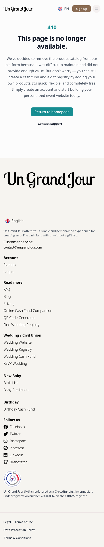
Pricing (9, 303)
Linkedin (13, 455)
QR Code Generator (19, 317)
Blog (7, 296)
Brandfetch (15, 462)
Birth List (11, 382)
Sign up (81, 9)
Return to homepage (52, 111)
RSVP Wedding (15, 363)
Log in (8, 271)
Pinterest (14, 448)
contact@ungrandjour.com (23, 247)
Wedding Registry (18, 349)
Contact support (52, 124)
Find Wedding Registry (22, 324)
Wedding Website (18, 342)
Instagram (15, 440)
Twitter (12, 433)
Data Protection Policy (19, 530)
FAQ (7, 289)
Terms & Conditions (17, 538)
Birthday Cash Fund (19, 409)
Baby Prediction (16, 389)
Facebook (14, 426)
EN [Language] (63, 8)
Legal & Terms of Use (18, 522)
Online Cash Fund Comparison (28, 310)
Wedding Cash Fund (20, 356)
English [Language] (14, 220)
